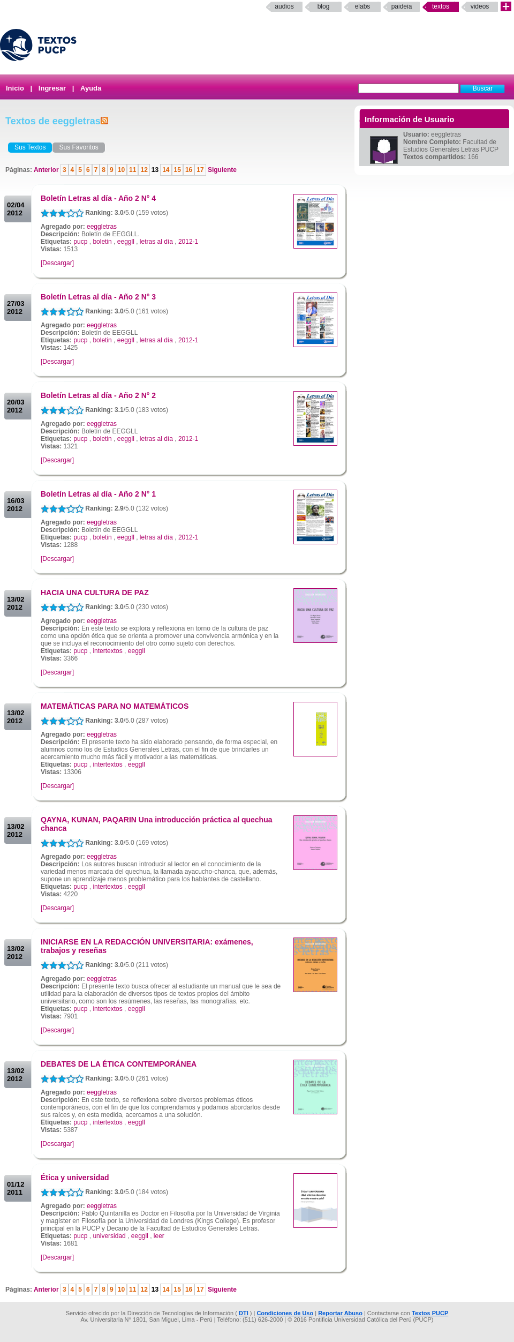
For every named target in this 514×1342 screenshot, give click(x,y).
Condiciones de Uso (284, 1313)
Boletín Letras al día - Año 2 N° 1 (98, 494)
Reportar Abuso (340, 1313)
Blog (324, 6)
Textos (440, 6)
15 (177, 170)
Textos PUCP (430, 1313)
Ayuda (90, 88)
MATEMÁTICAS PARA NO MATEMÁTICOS (114, 706)
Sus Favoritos (78, 147)
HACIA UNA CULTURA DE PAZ (95, 592)
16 (188, 170)
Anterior (47, 170)
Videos (480, 6)
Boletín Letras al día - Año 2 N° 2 (98, 395)
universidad (109, 1236)
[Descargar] (57, 263)
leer (159, 1236)
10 (121, 170)
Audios (284, 6)
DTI (243, 1313)
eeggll (125, 241)
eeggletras (102, 226)
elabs (363, 6)
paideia (401, 6)
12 (143, 170)
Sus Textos (30, 147)
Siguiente (221, 170)
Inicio (15, 88)
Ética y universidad (75, 1177)
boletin (102, 241)
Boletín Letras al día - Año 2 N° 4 (98, 198)
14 (165, 170)
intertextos (107, 651)
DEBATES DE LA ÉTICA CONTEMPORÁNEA (118, 1064)
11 (132, 170)
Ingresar (52, 88)
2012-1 (188, 241)
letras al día (156, 241)
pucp (80, 241)
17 (199, 170)
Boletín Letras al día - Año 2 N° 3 (98, 297)
